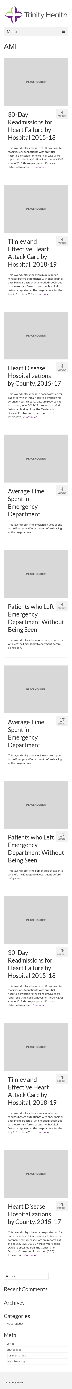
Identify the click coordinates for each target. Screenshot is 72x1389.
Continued (39, 167)
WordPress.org (16, 1361)
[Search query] (26, 1276)
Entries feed (14, 1349)
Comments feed (16, 1355)
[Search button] (7, 1276)
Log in (10, 1343)
